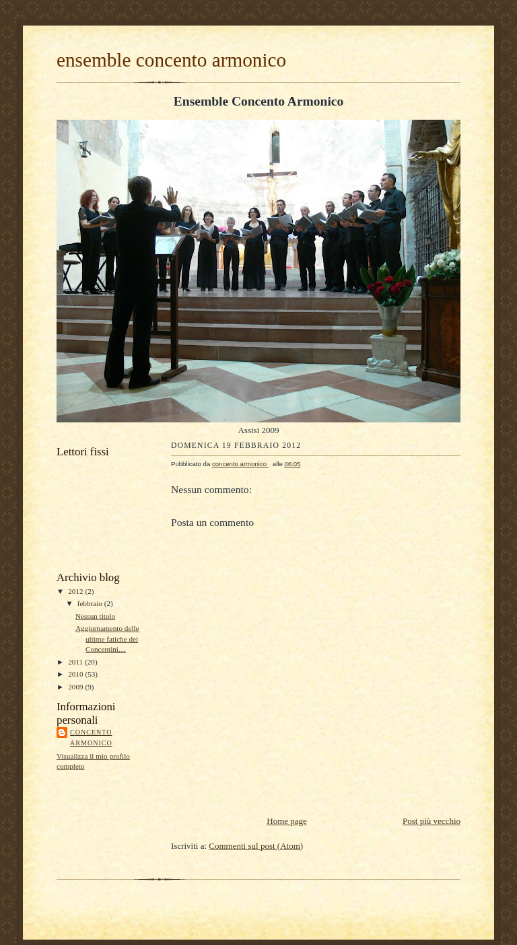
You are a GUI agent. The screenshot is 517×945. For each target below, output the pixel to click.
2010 (76, 674)
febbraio (90, 603)
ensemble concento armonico (171, 60)
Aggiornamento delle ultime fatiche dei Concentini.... (107, 638)
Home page (287, 821)
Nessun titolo (95, 616)
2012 (76, 591)
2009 (76, 687)
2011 (76, 662)
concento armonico (91, 737)
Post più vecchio (431, 821)
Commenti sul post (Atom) (256, 846)
